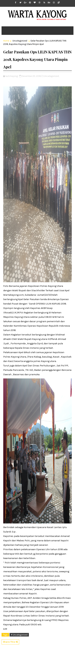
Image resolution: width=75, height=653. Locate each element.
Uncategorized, (51, 76)
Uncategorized (19, 40)
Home (6, 40)
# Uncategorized (19, 634)
